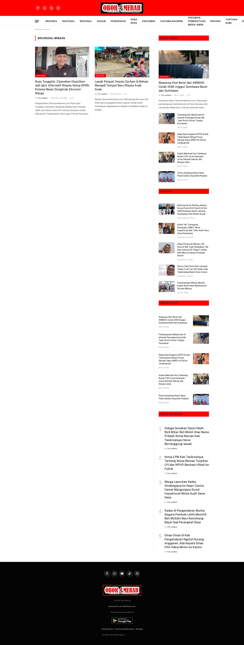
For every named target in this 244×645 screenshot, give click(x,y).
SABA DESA (134, 21)
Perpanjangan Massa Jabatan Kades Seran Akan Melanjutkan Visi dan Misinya (192, 286)
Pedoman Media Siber (124, 629)
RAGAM (101, 21)
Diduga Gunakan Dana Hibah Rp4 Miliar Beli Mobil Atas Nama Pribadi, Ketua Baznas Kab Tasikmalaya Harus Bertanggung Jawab (186, 436)
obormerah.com (115, 606)
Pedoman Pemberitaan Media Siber (196, 21)
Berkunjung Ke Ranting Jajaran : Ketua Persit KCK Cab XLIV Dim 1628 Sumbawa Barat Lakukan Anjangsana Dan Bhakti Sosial (192, 209)
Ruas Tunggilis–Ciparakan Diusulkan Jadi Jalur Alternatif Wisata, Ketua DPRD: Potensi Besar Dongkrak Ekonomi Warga (62, 87)
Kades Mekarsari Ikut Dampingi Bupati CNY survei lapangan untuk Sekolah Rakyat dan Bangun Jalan (191, 157)
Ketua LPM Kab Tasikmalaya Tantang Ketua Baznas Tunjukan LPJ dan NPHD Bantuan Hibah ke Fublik (186, 463)
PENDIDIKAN (118, 21)
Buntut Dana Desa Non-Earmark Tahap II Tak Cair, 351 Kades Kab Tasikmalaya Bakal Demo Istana (192, 269)
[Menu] (37, 21)
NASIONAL (68, 21)
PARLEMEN (148, 21)
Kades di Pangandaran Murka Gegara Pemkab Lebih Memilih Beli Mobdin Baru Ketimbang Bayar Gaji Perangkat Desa (185, 516)
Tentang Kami (231, 21)
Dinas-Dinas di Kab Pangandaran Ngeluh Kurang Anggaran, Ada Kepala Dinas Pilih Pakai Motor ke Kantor (184, 541)
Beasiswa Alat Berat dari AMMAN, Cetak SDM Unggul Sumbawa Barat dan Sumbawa (183, 86)
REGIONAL (86, 21)
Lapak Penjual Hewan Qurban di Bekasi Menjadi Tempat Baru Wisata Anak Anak (121, 85)
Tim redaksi (43, 98)
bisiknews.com (129, 606)
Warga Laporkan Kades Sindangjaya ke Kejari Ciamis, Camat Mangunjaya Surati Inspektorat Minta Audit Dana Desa (184, 489)
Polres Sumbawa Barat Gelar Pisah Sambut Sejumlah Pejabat (192, 174)
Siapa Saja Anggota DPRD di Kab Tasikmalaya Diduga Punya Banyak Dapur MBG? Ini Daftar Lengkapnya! (192, 138)
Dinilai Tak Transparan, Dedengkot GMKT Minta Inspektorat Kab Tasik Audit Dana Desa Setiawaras (193, 228)
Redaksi (215, 21)
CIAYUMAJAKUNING (171, 21)
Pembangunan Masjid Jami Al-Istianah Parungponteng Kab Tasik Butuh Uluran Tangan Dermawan (191, 119)
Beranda (51, 21)
